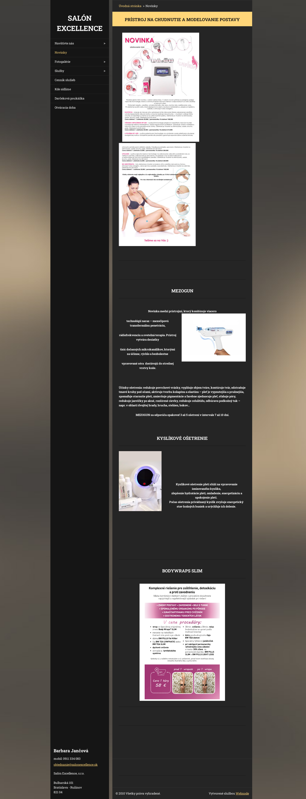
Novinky (61, 52)
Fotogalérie (62, 62)
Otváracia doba (65, 107)
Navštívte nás (64, 43)
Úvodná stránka (130, 6)
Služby (59, 71)
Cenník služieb (65, 80)
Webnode (242, 793)
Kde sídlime (63, 89)
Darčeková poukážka (69, 98)
